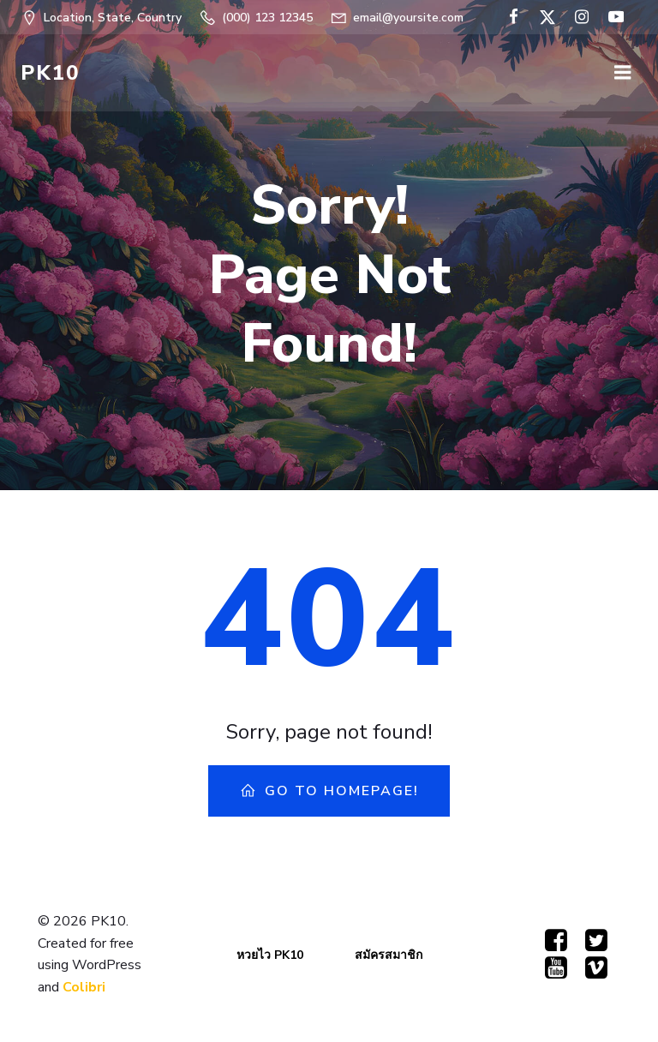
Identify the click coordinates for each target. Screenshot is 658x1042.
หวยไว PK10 (269, 955)
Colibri (84, 987)
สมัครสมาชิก (388, 955)
